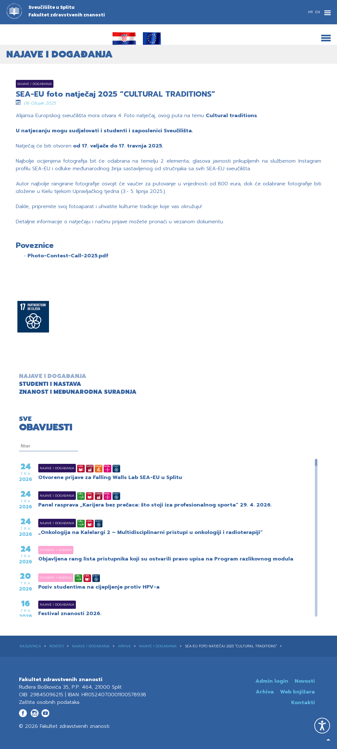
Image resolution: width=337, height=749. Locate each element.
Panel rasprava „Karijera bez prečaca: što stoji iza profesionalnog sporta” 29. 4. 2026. (155, 505)
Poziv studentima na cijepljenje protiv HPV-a (99, 587)
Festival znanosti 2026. (69, 614)
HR (311, 12)
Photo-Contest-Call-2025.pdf (68, 256)
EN (317, 12)
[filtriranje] (48, 446)
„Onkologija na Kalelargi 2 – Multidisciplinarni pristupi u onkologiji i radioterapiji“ (150, 533)
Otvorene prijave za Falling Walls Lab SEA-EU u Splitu (110, 478)
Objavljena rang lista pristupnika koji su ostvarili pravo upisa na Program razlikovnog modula (165, 559)
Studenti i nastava (48, 550)
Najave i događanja (49, 468)
